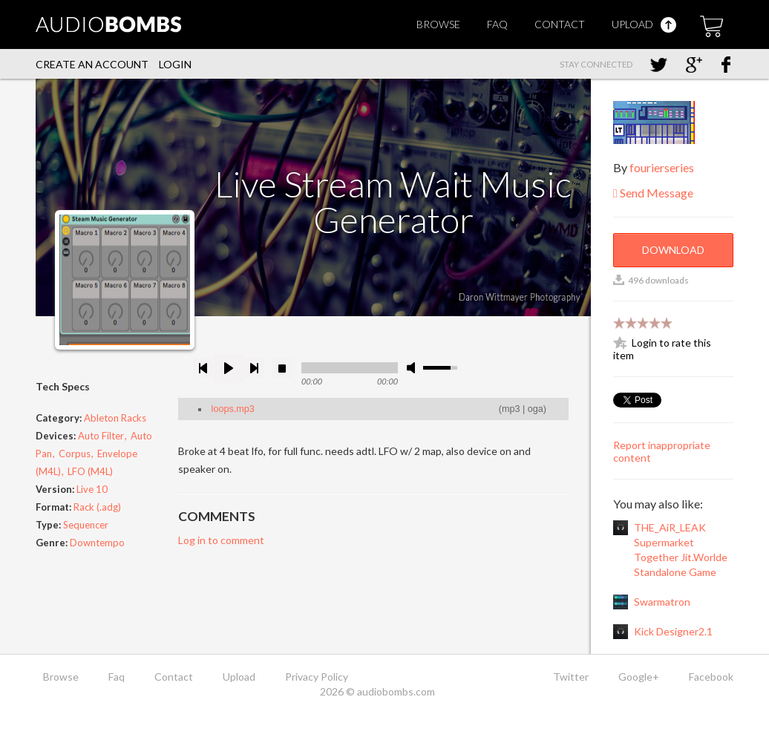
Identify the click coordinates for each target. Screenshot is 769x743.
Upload (644, 24)
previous (203, 368)
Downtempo (97, 543)
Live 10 (92, 489)
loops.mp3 (233, 409)
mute (413, 367)
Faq (497, 24)
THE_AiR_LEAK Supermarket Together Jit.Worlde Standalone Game (680, 549)
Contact (559, 24)
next (253, 368)
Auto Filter (101, 436)
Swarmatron (662, 601)
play (228, 368)
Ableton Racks (115, 418)
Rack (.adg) (97, 507)
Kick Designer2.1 (673, 631)
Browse (438, 24)
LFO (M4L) (90, 471)
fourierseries (661, 167)
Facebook (711, 676)
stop (282, 368)
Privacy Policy (316, 676)
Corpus (75, 453)
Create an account (92, 64)
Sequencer (85, 525)
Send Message (653, 193)
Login (175, 64)
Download (673, 249)
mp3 (511, 409)
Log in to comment (221, 540)
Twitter (571, 676)
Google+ (638, 676)
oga (535, 409)
